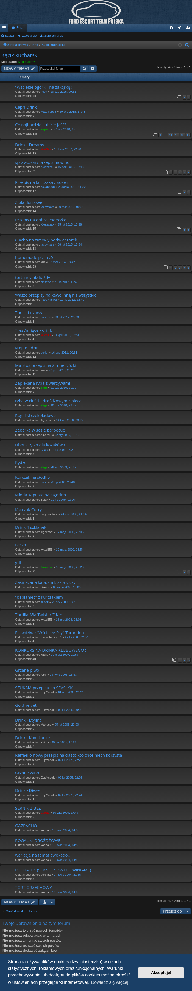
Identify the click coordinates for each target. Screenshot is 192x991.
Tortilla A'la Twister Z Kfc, (39, 614)
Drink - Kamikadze (32, 737)
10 (170, 135)
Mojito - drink (28, 347)
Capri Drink (26, 107)
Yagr (44, 387)
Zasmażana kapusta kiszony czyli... (48, 582)
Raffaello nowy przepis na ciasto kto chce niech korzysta (68, 755)
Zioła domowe (28, 202)
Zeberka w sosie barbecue (40, 430)
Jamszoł (46, 567)
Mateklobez (48, 111)
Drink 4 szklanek (30, 527)
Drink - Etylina (28, 720)
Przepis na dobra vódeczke (40, 220)
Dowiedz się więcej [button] (109, 982)
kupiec (45, 129)
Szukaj (9, 35)
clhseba (46, 282)
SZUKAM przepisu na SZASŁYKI (44, 687)
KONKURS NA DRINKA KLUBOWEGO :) (51, 650)
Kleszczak (47, 166)
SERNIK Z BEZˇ (29, 808)
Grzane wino (27, 772)
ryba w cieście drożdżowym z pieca (48, 400)
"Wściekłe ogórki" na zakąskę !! (44, 87)
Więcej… (5, 29)
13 (188, 135)
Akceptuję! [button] (161, 972)
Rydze (20, 462)
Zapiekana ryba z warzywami (42, 383)
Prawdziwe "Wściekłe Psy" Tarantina (49, 632)
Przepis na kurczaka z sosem (42, 182)
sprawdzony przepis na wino (42, 162)
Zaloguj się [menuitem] (181, 29)
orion (44, 482)
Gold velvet (26, 705)
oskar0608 (48, 186)
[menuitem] (171, 28)
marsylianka (49, 299)
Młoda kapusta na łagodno (40, 494)
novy (44, 91)
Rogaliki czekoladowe (35, 415)
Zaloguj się (29, 35)
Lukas (45, 812)
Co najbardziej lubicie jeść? (40, 124)
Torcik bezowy (28, 312)
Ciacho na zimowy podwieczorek (46, 240)
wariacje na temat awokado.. (42, 855)
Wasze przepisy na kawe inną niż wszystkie (56, 295)
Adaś (44, 449)
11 (176, 135)
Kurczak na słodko (32, 477)
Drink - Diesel (28, 790)
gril (18, 562)
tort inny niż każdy (32, 277)
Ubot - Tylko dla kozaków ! (40, 444)
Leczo (20, 544)
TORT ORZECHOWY (33, 887)
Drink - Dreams (29, 144)
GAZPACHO (26, 825)
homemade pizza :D (34, 257)
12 (182, 135)
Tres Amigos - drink (33, 330)
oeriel (44, 352)
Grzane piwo (27, 670)
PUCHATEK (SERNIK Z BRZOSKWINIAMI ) (53, 869)
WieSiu (46, 149)
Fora (19, 28)
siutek (45, 602)
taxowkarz (47, 207)
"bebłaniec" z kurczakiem (39, 597)
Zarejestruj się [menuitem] (189, 29)
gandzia (46, 317)
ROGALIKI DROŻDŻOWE (37, 840)
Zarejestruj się (53, 35)
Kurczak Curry (28, 509)
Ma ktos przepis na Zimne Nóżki (45, 365)
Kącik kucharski (20, 55)
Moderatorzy (26, 61)
